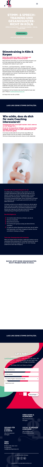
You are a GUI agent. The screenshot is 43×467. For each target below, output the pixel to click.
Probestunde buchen (28, 433)
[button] (2, 464)
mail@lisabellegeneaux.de (17, 91)
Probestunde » (21, 33)
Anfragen (25, 420)
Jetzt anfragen (32, 394)
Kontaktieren (7, 447)
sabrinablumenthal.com (26, 463)
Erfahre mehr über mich (10, 446)
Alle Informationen (27, 419)
